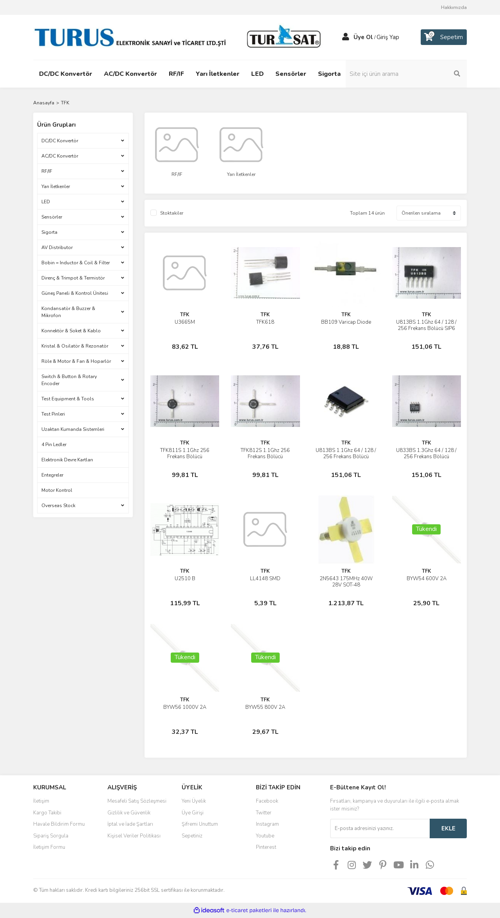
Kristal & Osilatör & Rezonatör (74, 346)
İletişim (41, 801)
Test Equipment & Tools (67, 399)
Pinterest (266, 847)
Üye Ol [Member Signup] (363, 37)
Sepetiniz (192, 835)
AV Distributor (57, 247)
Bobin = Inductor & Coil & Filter (75, 263)
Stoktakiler (171, 213)
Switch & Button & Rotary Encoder (69, 380)
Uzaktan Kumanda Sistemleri (72, 429)
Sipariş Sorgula (50, 835)
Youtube (265, 835)
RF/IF (46, 171)
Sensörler (51, 217)
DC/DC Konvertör (59, 141)
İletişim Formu (49, 847)
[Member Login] (345, 37)
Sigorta (49, 232)
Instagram (267, 824)
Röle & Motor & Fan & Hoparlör (76, 361)
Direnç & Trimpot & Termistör (73, 278)
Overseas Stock (58, 505)
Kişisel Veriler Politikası (134, 835)
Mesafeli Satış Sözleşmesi (136, 801)
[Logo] (179, 37)
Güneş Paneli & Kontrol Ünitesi (74, 293)
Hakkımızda (454, 7)
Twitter (263, 812)
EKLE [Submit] (448, 828)
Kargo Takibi (47, 812)
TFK (65, 103)
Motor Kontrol (56, 490)
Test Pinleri (53, 414)
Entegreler (52, 475)
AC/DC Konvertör (59, 156)
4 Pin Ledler (53, 444)
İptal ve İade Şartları (130, 824)
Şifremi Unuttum (200, 824)
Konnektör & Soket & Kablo (71, 331)
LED (45, 202)
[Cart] (444, 37)
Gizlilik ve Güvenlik (128, 812)
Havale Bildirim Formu (59, 824)
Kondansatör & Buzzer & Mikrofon (68, 312)
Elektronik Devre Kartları (67, 460)
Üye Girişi (193, 812)
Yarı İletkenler (55, 186)
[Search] (414, 74)
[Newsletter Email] (380, 828)
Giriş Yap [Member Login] (388, 37)
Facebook (267, 801)
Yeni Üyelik (194, 801)
